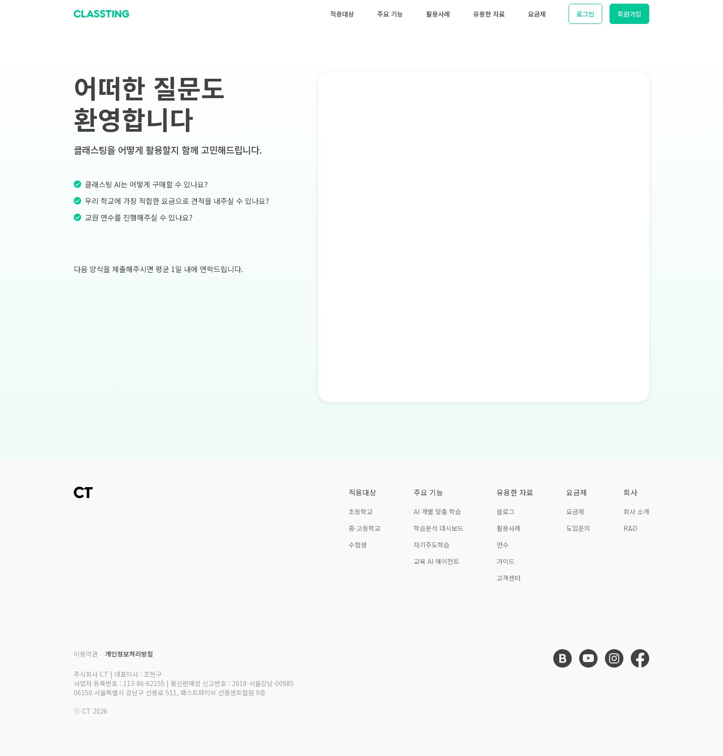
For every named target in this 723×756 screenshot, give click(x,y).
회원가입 (629, 13)
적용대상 (342, 13)
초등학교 (361, 511)
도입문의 (578, 528)
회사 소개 (636, 511)
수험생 (358, 544)
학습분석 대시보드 (438, 528)
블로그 (506, 511)
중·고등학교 (364, 528)
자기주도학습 (432, 544)
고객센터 (509, 577)
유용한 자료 (489, 13)
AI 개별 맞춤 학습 (437, 511)
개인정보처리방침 (129, 653)
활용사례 (438, 13)
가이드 (506, 561)
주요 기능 (390, 13)
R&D (630, 528)
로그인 (585, 13)
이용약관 (86, 653)
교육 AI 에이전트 (436, 561)
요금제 (537, 13)
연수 (503, 544)
